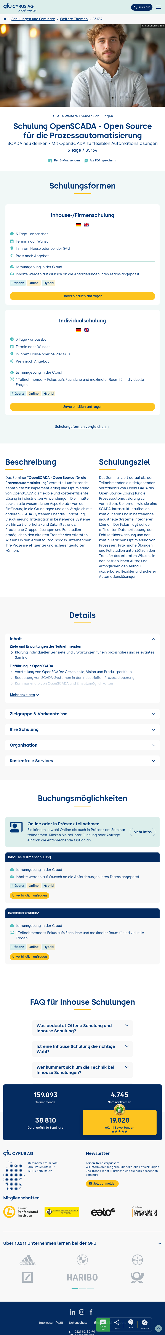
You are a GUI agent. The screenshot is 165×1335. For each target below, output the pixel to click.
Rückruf (142, 7)
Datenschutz (78, 1323)
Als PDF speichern (99, 160)
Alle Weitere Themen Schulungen (82, 116)
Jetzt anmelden (102, 1183)
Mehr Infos (143, 832)
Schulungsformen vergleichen (82, 427)
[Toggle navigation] (159, 7)
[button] (82, 1028)
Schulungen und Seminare (33, 19)
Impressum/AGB (51, 1323)
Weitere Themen (74, 19)
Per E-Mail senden (64, 160)
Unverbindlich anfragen (82, 296)
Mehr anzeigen (25, 695)
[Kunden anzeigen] (160, 1243)
